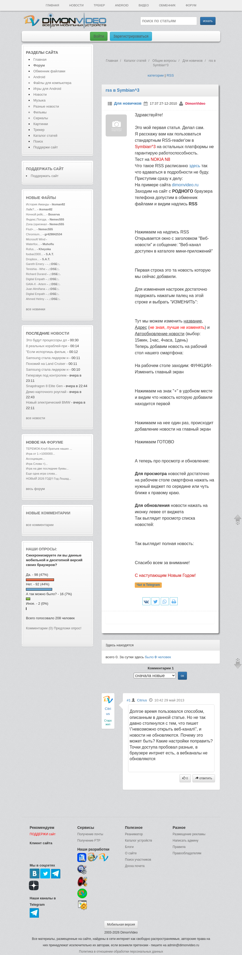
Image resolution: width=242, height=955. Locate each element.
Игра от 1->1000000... (40, 453)
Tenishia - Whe (35, 269)
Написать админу (185, 840)
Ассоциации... (35, 458)
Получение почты (90, 834)
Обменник (167, 5)
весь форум (35, 489)
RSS (170, 75)
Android (122, 5)
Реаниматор (134, 834)
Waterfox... (33, 244)
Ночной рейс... (36, 214)
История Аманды (37, 204)
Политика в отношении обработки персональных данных (121, 951)
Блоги (129, 847)
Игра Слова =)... (37, 463)
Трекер (99, 5)
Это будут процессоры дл (46, 340)
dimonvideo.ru (185, 185)
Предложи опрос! (67, 628)
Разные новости (46, 106)
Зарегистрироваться (130, 36)
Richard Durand (36, 274)
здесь (194, 165)
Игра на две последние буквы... (47, 468)
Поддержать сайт (45, 169)
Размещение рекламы (189, 834)
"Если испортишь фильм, (46, 352)
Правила (179, 847)
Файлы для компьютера (52, 83)
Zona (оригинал (36, 224)
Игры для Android (47, 89)
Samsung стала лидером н (47, 358)
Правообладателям (187, 853)
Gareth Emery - (36, 264)
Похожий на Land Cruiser (45, 364)
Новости (76, 5)
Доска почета (135, 866)
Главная (52, 5)
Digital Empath (35, 279)
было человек (158, 657)
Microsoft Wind (35, 239)
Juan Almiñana (36, 288)
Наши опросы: (41, 549)
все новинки (35, 309)
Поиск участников (138, 859)
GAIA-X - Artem (36, 284)
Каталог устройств (138, 840)
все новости (35, 418)
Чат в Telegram (148, 585)
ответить (203, 778)
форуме (55, 442)
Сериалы (40, 118)
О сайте (131, 853)
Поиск (38, 141)
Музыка (39, 100)
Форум (191, 5)
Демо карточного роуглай (46, 392)
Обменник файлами (49, 71)
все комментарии (39, 525)
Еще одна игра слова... (41, 473)
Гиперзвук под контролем (46, 375)
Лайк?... (31, 209)
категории (155, 75)
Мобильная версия (121, 924)
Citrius (142, 700)
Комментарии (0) (39, 628)
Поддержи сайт (45, 147)
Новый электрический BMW (48, 402)
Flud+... (31, 229)
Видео (144, 5)
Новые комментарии (48, 513)
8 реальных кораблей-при (46, 346)
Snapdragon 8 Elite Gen (45, 386)
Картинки (40, 124)
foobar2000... (34, 254)
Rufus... (31, 249)
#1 (129, 700)
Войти (98, 36)
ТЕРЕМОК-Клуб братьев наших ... (49, 448)
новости (60, 333)
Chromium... (34, 234)
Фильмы (40, 112)
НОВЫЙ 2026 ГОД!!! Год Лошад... (48, 478)
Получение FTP (88, 840)
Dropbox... (32, 259)
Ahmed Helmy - (36, 298)
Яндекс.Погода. (36, 219)
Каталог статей (45, 136)
